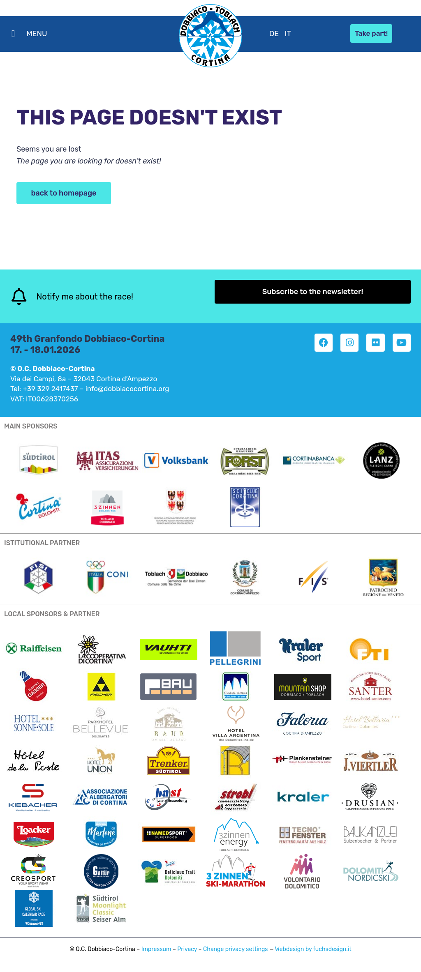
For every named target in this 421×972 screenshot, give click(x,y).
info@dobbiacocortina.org (127, 389)
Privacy (187, 949)
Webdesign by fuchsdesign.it (313, 949)
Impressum (156, 949)
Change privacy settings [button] (235, 949)
